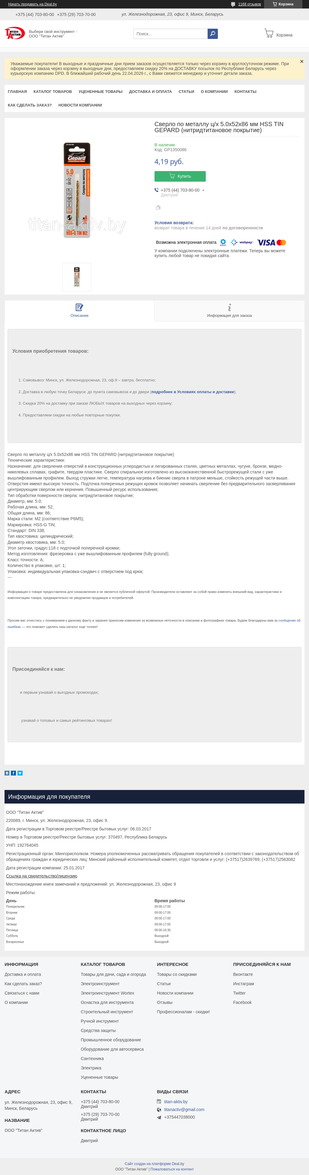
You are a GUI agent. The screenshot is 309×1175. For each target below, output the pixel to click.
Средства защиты (98, 1030)
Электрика (91, 1067)
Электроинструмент (100, 983)
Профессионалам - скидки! (183, 1011)
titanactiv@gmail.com (184, 1109)
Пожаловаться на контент (172, 1169)
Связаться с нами (22, 993)
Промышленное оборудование (111, 1039)
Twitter (239, 993)
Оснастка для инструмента (107, 1002)
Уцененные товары (101, 91)
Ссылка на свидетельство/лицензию (41, 876)
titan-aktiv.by (176, 1101)
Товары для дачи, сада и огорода (113, 974)
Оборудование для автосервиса (112, 1049)
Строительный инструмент (107, 1011)
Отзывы (164, 1002)
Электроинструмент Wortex (107, 993)
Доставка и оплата (150, 91)
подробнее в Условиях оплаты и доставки (192, 392)
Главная (17, 91)
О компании (214, 91)
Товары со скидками (177, 974)
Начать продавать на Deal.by (32, 4)
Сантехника (92, 1058)
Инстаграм (243, 983)
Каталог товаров (52, 91)
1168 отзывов (249, 4)
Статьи (186, 91)
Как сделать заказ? (30, 105)
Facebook (242, 1002)
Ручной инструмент (100, 1021)
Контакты (245, 91)
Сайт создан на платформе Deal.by (154, 1164)
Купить (184, 176)
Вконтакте (243, 974)
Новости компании (80, 105)
